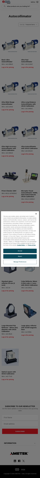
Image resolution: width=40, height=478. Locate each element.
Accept (20, 250)
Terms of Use (32, 245)
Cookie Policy (21, 245)
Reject (20, 256)
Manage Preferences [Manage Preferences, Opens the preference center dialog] (20, 261)
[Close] (36, 213)
